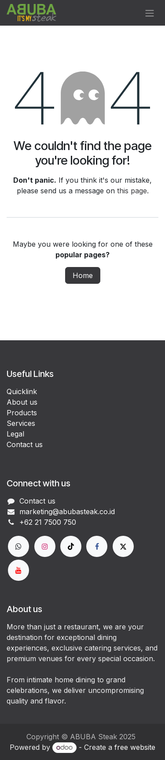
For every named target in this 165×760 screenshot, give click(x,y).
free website (134, 747)
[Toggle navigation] (149, 13)
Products (22, 412)
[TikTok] (70, 546)
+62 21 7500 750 (47, 522)
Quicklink (22, 391)
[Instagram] (44, 546)
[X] (123, 546)
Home (83, 275)
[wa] (18, 546)
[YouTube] (18, 570)
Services (21, 423)
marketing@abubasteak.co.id (67, 511)
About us (22, 402)
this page (132, 190)
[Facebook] (96, 546)
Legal (15, 433)
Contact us (25, 444)
